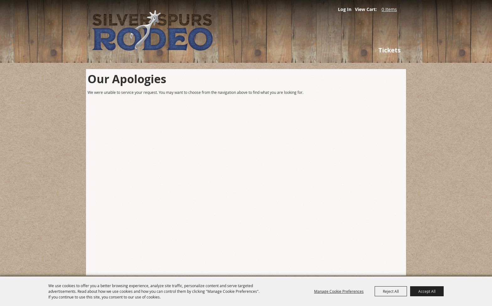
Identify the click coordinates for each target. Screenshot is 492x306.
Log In (344, 9)
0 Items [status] (389, 9)
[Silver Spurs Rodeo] (183, 31)
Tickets (389, 50)
